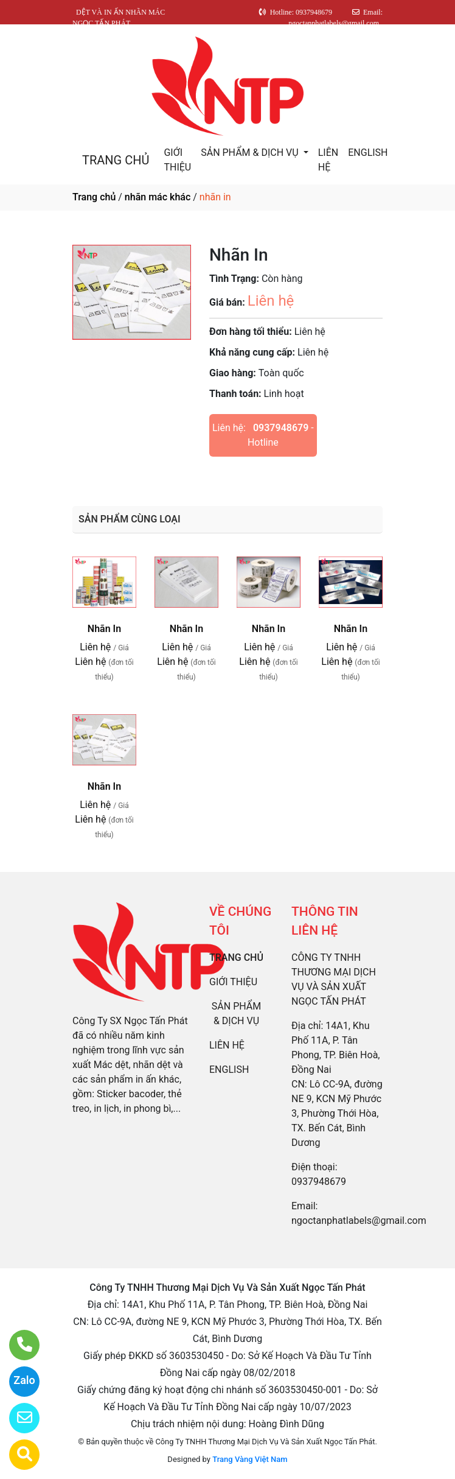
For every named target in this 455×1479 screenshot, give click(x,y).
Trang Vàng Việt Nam (249, 1459)
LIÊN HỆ (328, 160)
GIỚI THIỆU (177, 160)
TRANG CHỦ (115, 160)
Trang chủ (94, 197)
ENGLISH (367, 152)
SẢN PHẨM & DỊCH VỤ (250, 152)
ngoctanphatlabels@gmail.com (358, 1220)
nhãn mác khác (157, 197)
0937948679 (280, 428)
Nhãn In (104, 628)
